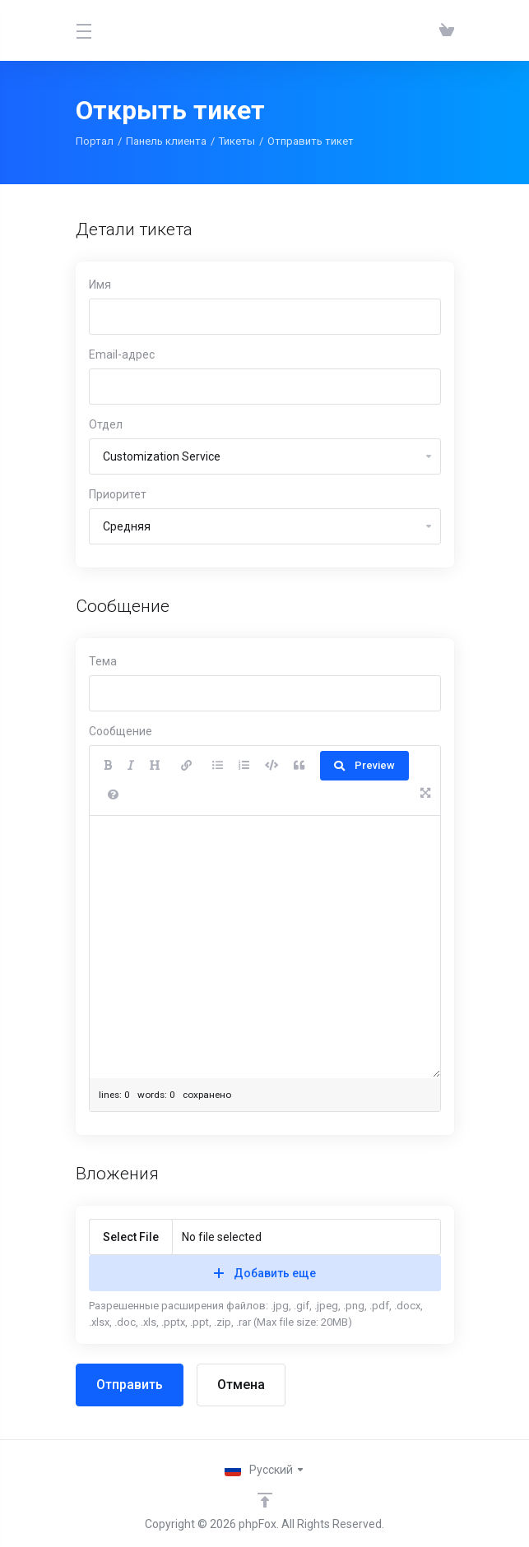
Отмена (241, 1384)
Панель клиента (166, 141)
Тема (103, 661)
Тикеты (237, 141)
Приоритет (117, 494)
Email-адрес (122, 354)
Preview (364, 765)
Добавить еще (265, 1273)
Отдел (106, 424)
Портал (95, 141)
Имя (100, 284)
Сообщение (120, 731)
